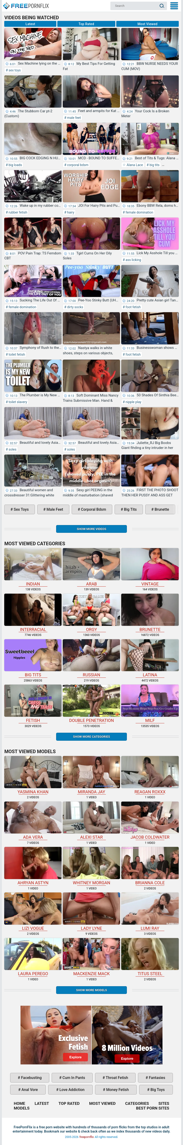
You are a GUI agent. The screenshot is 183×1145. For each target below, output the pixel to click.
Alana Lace (134, 165)
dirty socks (74, 307)
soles (12, 449)
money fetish (117, 1089)
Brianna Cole (150, 866)
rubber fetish (17, 212)
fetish (33, 704)
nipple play (133, 402)
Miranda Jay (91, 775)
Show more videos (91, 529)
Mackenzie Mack (91, 957)
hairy (70, 212)
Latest (30, 24)
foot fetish (133, 307)
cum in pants (73, 1077)
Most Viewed (147, 24)
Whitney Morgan (91, 866)
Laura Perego (33, 957)
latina (150, 658)
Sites (163, 1103)
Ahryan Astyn (33, 866)
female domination (139, 212)
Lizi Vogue (33, 911)
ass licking (133, 260)
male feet (73, 118)
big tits (154, 165)
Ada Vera (33, 821)
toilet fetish (16, 354)
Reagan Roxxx (150, 775)
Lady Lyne (91, 911)
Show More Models (91, 990)
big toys (157, 1089)
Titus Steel (150, 957)
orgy (91, 613)
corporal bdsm (77, 165)
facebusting (31, 1077)
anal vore (29, 1089)
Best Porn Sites (152, 1108)
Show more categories (91, 736)
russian (91, 658)
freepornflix (86, 1137)
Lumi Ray (150, 911)
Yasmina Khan (33, 775)
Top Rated (86, 24)
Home (25, 4)
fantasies (156, 1077)
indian (33, 567)
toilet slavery (17, 402)
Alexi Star (91, 821)
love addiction (71, 1089)
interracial (33, 613)
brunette (161, 509)
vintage (150, 567)
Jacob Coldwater (150, 821)
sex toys (14, 70)
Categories (137, 1103)
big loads (15, 165)
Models (21, 1108)
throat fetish (116, 1077)
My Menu (174, 6)
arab (91, 567)
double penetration (91, 704)
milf (150, 704)
